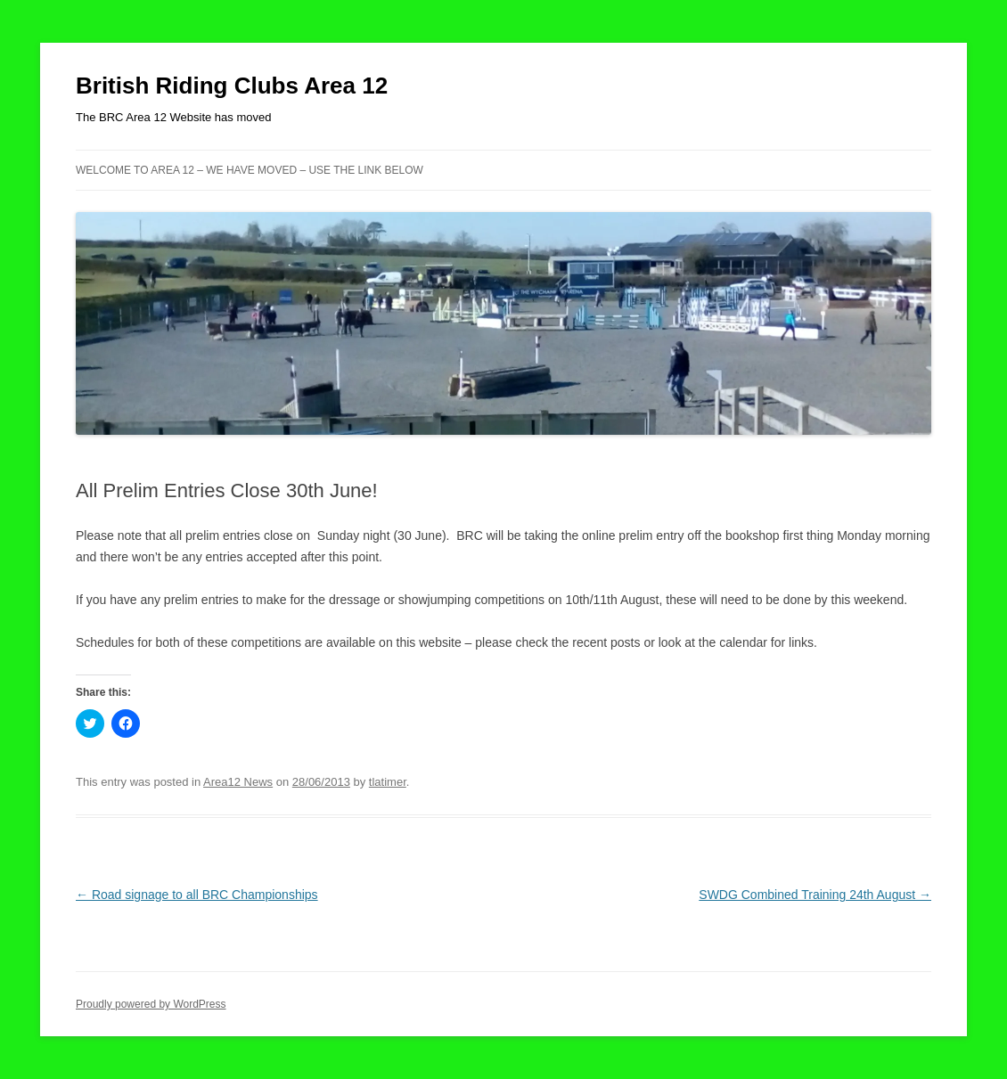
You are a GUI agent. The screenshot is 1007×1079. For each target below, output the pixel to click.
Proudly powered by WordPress (151, 1004)
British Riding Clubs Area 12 (232, 85)
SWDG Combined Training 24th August (815, 894)
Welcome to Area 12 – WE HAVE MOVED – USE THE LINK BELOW (249, 170)
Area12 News (238, 782)
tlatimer (387, 782)
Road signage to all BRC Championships (197, 894)
